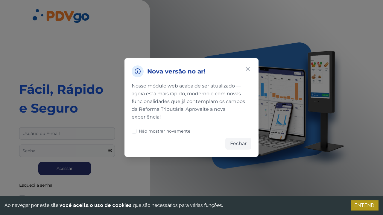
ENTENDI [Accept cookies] (365, 205)
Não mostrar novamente (161, 131)
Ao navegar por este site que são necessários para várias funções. (113, 205)
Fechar (238, 143)
